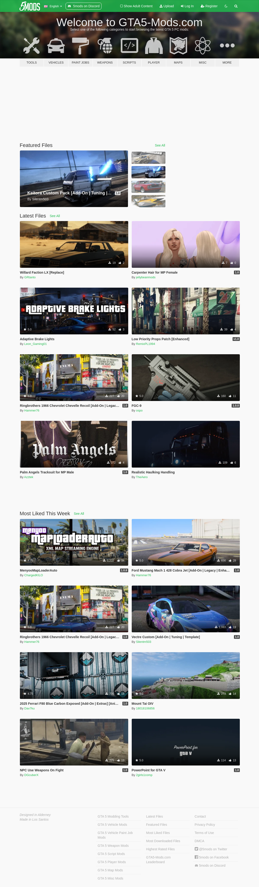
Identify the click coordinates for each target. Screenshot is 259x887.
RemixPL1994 (145, 344)
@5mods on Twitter (211, 849)
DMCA (199, 841)
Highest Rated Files (160, 849)
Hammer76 (31, 410)
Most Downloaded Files (163, 841)
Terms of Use (204, 833)
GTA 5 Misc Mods (110, 878)
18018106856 (145, 708)
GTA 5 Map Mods (110, 870)
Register (209, 6)
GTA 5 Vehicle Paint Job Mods (115, 835)
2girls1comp (144, 775)
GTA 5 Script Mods (111, 854)
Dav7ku (29, 708)
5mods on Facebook (212, 857)
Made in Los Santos (34, 819)
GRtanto (30, 277)
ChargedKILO (33, 575)
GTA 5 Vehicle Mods (112, 824)
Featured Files (156, 824)
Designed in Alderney (35, 815)
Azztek (28, 477)
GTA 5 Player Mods (112, 862)
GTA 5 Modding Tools (113, 816)
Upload (167, 6)
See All (160, 145)
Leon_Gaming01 (35, 344)
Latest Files (154, 816)
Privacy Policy (205, 824)
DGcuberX (31, 775)
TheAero (142, 477)
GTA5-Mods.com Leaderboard (158, 859)
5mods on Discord (210, 866)
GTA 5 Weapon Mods (113, 846)
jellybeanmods (145, 277)
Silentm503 (143, 642)
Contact (200, 816)
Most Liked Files (158, 833)
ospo (139, 410)
